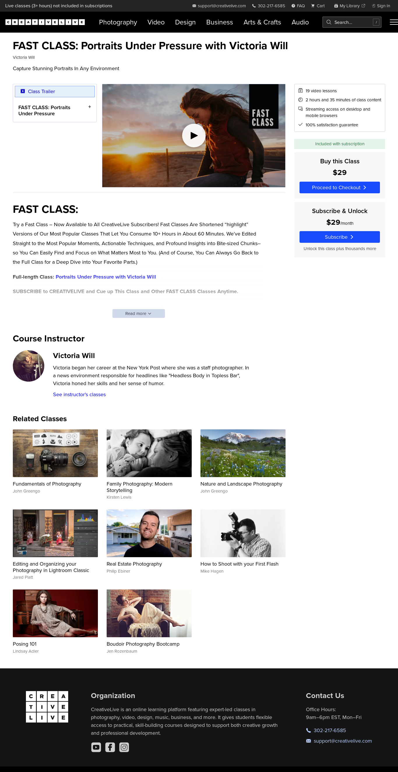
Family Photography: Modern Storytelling (139, 487)
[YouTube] (96, 747)
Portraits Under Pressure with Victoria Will (106, 277)
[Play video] (193, 135)
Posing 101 (24, 643)
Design (185, 22)
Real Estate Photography (134, 563)
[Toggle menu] (394, 22)
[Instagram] (124, 747)
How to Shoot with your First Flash (239, 563)
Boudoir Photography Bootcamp (143, 643)
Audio (300, 22)
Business (219, 22)
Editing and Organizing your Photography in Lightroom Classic (51, 567)
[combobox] (352, 22)
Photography (118, 22)
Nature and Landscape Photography (241, 483)
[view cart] (319, 6)
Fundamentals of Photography (47, 483)
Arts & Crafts (262, 22)
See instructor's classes (79, 394)
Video (156, 22)
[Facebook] (110, 747)
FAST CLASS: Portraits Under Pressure (44, 110)
